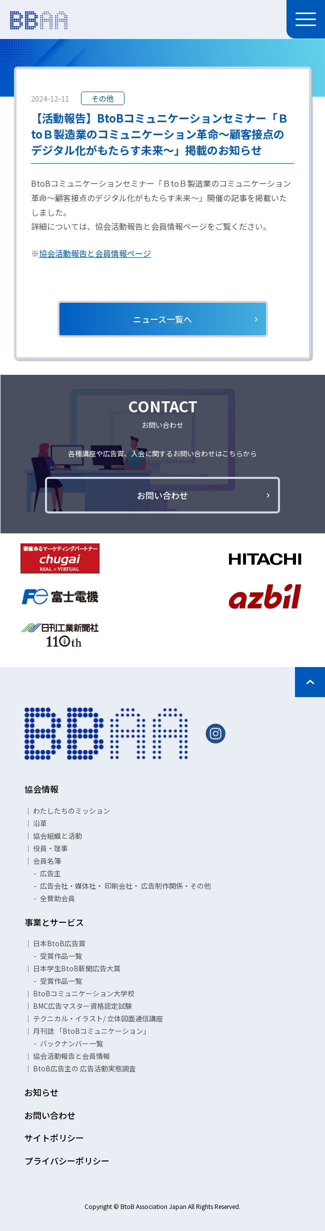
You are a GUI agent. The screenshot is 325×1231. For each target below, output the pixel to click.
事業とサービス (54, 922)
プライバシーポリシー (67, 1160)
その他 (103, 98)
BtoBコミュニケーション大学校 (83, 993)
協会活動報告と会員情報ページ (95, 253)
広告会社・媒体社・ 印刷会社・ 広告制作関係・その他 (125, 886)
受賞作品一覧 (61, 956)
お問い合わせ (162, 495)
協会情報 (41, 789)
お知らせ (41, 1092)
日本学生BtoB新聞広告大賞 (76, 968)
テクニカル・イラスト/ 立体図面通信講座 (98, 1018)
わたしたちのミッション (71, 811)
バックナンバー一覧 (71, 1043)
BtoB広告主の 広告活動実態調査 (84, 1068)
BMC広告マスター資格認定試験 (82, 1006)
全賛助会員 (57, 898)
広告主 (50, 873)
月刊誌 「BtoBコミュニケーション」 (91, 1031)
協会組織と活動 (57, 836)
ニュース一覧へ (162, 319)
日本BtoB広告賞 (59, 943)
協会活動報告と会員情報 (71, 1056)
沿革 (40, 823)
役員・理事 (50, 848)
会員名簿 (47, 861)
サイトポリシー (54, 1137)
